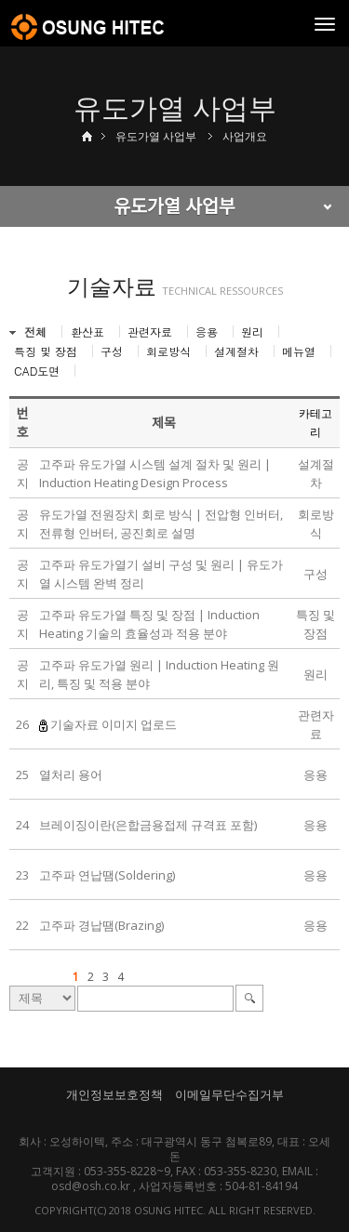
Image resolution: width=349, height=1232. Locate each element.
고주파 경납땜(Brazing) (101, 925)
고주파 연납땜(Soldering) (107, 875)
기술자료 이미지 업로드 (113, 724)
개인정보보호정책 (114, 1094)
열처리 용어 (70, 774)
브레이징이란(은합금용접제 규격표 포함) (148, 824)
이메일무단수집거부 (229, 1094)
